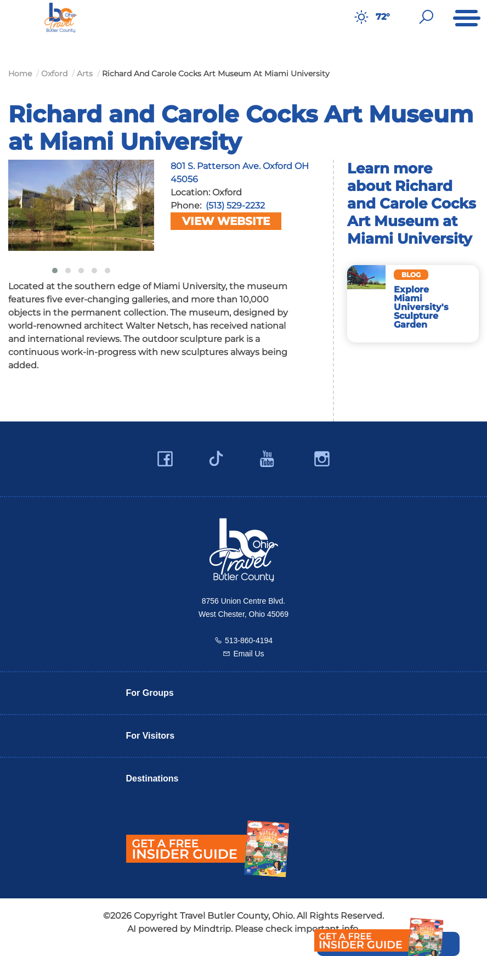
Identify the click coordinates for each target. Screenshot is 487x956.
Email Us (248, 653)
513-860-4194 (249, 640)
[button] (54, 270)
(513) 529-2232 (235, 205)
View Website (226, 221)
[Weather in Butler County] (361, 17)
